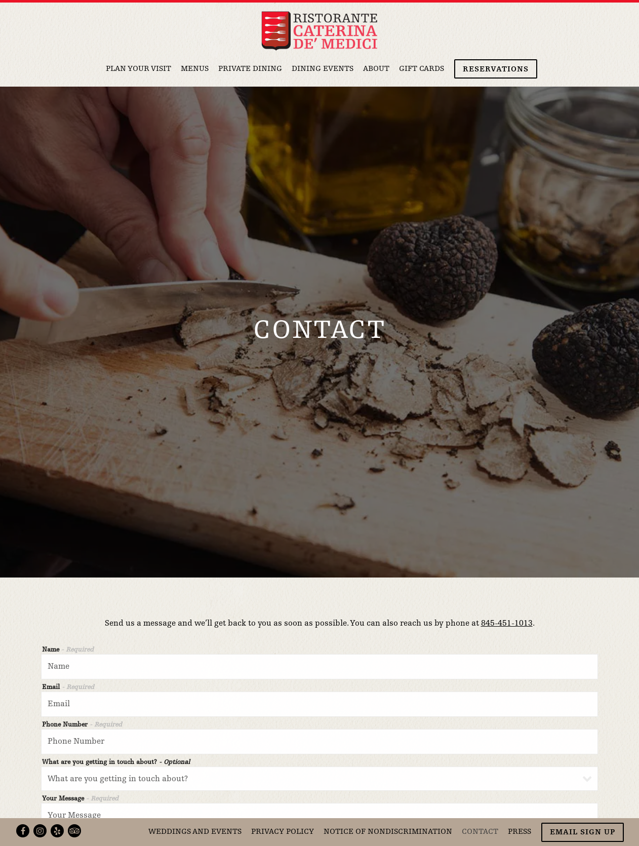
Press (519, 832)
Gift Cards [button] (421, 69)
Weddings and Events (195, 832)
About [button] (376, 69)
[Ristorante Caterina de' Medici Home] (319, 31)
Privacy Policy (282, 832)
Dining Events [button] (322, 69)
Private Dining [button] (250, 69)
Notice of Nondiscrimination (388, 832)
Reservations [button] (496, 69)
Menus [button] (195, 69)
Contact (480, 832)
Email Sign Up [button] (582, 832)
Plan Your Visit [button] (138, 69)
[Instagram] (40, 830)
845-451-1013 (507, 607)
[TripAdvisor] (74, 830)
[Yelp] (57, 830)
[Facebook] (22, 830)
